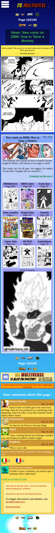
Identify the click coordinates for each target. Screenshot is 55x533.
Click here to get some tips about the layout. (24, 494)
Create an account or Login (14, 479)
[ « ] (30, 14)
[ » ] (22, 25)
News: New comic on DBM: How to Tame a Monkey (27, 37)
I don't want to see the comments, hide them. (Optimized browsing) (27, 386)
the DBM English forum (15, 502)
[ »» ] (35, 25)
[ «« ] (17, 14)
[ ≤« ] (23, 14)
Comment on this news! (41, 176)
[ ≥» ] (30, 25)
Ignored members (13, 507)
